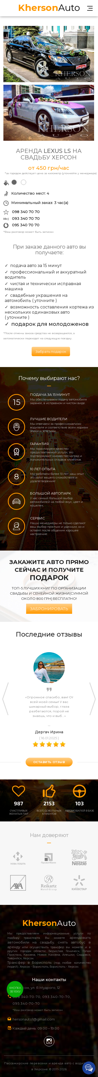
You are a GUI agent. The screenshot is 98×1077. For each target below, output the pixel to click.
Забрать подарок (51, 351)
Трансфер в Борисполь (29, 962)
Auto (49, 7)
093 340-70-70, (57, 997)
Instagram (49, 1041)
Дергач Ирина (49, 732)
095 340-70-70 (26, 1003)
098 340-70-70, (27, 997)
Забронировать (49, 608)
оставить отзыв (49, 762)
